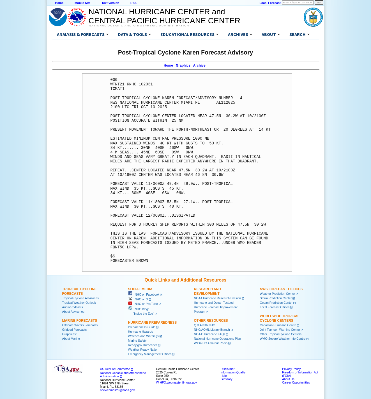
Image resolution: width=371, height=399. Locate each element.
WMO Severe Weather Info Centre (283, 338)
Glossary (226, 379)
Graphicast (69, 334)
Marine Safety (137, 340)
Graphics (183, 65)
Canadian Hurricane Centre (278, 325)
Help (224, 375)
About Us (288, 379)
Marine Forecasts (79, 321)
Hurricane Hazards (140, 331)
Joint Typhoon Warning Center (280, 329)
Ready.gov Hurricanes (143, 345)
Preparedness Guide (142, 327)
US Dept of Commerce (115, 369)
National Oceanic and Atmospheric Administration (139, 25)
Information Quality (233, 372)
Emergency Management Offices (150, 354)
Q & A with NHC (204, 325)
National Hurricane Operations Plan (217, 338)
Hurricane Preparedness (152, 323)
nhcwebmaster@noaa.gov (117, 390)
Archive (199, 65)
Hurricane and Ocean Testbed (214, 302)
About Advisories (73, 311)
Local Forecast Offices (275, 307)
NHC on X (138, 299)
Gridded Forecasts (74, 329)
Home (59, 2)
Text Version (110, 2)
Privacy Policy (291, 369)
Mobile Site (82, 2)
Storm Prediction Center (276, 298)
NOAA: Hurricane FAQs (209, 334)
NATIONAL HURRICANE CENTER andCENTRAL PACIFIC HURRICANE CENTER (164, 16)
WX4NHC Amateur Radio (211, 343)
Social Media (140, 289)
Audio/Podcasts (72, 307)
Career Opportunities (296, 382)
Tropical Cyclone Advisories (80, 298)
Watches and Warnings (143, 336)
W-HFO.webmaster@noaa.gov (176, 382)
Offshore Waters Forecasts (80, 325)
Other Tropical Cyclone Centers (281, 334)
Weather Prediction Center (277, 293)
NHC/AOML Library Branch (212, 329)
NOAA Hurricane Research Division (217, 298)
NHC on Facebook (144, 294)
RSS (133, 2)
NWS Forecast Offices (281, 289)
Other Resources (211, 321)
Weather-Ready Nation (143, 349)
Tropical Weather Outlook (79, 302)
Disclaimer (228, 369)
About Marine (71, 338)
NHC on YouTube (143, 303)
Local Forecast (269, 2)
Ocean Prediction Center (276, 302)
